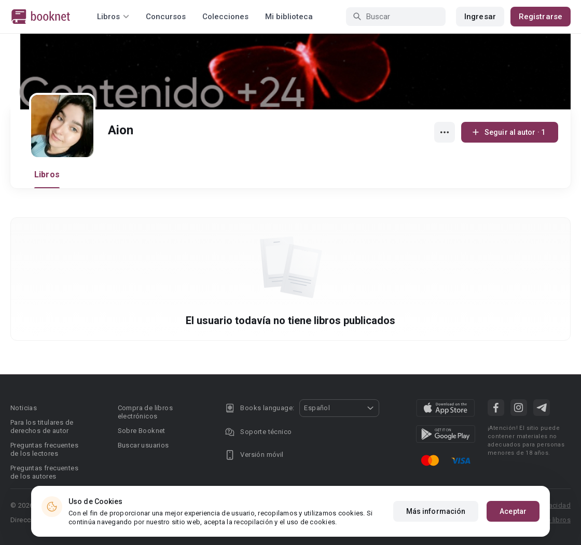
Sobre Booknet (141, 431)
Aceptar (513, 511)
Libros (47, 174)
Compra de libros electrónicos (145, 412)
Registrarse (540, 16)
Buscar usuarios (143, 445)
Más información (436, 511)
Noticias (23, 408)
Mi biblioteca (289, 16)
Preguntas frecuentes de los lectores (44, 449)
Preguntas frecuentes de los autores (44, 472)
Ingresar (480, 16)
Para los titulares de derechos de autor (41, 426)
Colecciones (225, 16)
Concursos (166, 16)
